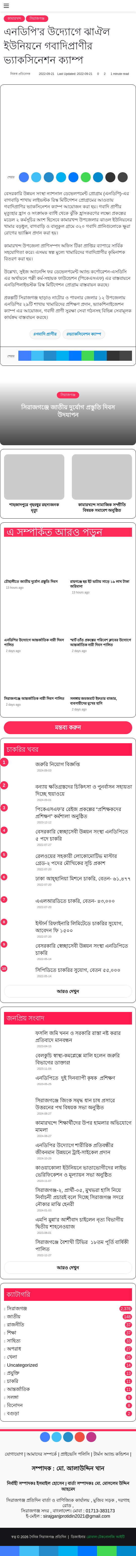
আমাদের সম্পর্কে (42, 1454)
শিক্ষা (11, 1332)
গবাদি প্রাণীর (46, 334)
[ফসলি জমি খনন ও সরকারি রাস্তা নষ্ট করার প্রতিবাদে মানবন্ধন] (18, 1039)
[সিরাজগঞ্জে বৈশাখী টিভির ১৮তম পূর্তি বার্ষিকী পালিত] (18, 1248)
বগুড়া (13, 1413)
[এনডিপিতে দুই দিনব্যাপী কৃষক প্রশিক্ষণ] (18, 1083)
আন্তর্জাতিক (18, 1389)
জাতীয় (13, 1316)
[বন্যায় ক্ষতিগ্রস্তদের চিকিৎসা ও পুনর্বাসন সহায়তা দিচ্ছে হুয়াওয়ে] (18, 792)
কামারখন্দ (14, 18)
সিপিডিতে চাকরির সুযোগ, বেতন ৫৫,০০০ (77, 970)
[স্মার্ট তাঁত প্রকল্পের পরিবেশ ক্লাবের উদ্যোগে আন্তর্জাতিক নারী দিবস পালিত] (101, 617)
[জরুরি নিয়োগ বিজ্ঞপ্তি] (18, 770)
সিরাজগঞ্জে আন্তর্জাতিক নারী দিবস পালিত (34, 699)
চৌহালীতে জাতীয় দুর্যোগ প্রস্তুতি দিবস (31, 582)
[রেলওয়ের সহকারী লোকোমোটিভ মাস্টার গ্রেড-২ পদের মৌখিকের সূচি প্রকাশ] (18, 862)
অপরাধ (14, 1349)
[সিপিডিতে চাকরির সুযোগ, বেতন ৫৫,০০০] (18, 974)
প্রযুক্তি (13, 1373)
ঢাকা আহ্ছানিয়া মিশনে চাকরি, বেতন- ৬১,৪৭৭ (83, 878)
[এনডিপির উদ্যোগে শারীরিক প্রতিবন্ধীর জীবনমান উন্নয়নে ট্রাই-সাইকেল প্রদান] (18, 1151)
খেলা (12, 1357)
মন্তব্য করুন (68, 727)
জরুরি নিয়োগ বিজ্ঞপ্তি (57, 764)
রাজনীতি (15, 1324)
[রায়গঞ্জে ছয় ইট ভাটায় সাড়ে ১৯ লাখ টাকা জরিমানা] (101, 559)
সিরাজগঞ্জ (37, 18)
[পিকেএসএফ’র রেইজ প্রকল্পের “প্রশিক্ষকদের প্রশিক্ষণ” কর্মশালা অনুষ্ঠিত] (18, 815)
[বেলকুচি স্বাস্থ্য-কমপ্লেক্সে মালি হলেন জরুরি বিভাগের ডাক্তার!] (18, 1061)
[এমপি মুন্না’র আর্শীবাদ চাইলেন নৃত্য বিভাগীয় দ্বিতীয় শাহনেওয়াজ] (18, 1225)
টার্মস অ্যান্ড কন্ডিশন (111, 1454)
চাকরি (12, 1381)
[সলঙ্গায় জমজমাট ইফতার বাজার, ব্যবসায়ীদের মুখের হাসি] (101, 676)
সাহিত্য (14, 1340)
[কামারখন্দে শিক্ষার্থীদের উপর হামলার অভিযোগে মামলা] (18, 1128)
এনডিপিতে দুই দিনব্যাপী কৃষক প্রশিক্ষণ (75, 1078)
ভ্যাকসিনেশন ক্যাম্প (85, 334)
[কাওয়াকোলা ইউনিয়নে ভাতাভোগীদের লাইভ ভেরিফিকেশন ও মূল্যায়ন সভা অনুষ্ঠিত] (18, 1173)
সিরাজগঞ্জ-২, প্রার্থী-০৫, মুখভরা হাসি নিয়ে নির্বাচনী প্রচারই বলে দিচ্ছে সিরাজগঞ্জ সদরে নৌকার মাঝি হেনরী (80, 1197)
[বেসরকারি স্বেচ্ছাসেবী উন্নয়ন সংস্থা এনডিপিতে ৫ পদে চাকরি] (18, 838)
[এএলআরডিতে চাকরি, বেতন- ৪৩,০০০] (18, 906)
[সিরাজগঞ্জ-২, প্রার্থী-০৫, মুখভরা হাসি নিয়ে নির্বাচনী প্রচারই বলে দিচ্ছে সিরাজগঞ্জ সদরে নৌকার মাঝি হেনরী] (18, 1196)
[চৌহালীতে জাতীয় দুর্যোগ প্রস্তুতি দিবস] (35, 559)
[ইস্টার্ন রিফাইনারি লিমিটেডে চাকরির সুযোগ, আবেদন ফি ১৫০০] (18, 929)
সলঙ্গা (13, 1397)
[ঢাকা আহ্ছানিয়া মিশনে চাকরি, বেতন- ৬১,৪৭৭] (18, 884)
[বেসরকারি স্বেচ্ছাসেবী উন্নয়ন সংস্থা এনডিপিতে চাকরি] (18, 952)
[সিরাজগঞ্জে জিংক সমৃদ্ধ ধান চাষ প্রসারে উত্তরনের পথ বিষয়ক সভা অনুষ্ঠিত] (18, 1106)
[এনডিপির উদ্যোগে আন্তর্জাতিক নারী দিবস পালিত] (35, 617)
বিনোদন (15, 1405)
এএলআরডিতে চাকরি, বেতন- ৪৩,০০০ (75, 901)
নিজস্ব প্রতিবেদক (20, 74)
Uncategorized (22, 1365)
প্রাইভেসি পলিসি (75, 1454)
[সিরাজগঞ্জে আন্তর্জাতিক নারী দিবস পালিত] (35, 676)
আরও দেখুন (68, 991)
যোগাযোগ (14, 1454)
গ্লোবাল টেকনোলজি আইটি (105, 1537)
